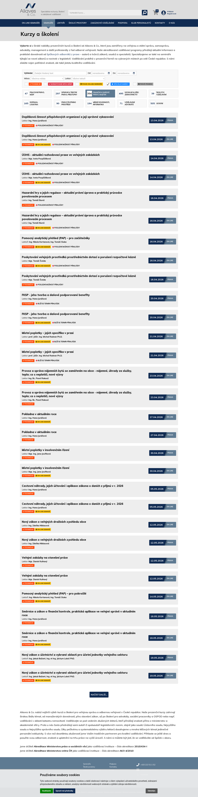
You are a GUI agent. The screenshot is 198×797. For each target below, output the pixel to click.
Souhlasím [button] (46, 791)
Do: (114, 73)
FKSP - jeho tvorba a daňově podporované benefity (56, 295)
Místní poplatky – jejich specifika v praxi (48, 333)
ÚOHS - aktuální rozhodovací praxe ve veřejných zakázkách (61, 154)
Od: (89, 73)
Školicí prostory (78, 23)
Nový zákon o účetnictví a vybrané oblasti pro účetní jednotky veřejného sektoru (74, 654)
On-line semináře (31, 23)
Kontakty (160, 23)
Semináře (48, 23)
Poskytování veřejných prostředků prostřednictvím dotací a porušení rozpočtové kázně (79, 257)
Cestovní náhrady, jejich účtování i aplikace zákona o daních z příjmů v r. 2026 (72, 485)
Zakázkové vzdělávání (102, 23)
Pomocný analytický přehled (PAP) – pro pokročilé (54, 593)
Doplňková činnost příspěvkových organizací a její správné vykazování (68, 116)
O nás (172, 23)
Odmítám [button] (151, 791)
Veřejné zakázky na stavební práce (45, 557)
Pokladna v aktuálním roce (39, 414)
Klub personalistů (141, 23)
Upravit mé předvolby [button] (64, 791)
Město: (27, 78)
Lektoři (61, 23)
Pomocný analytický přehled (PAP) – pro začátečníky (56, 238)
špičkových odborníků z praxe (63, 54)
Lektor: (68, 78)
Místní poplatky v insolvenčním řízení (45, 450)
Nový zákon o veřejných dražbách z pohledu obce (54, 521)
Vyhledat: (28, 73)
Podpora (122, 23)
